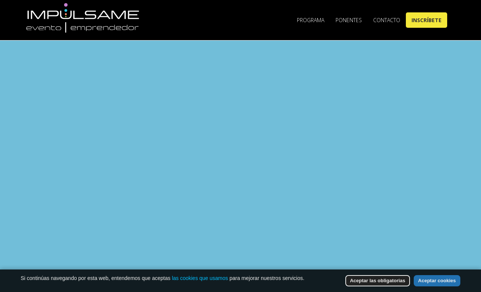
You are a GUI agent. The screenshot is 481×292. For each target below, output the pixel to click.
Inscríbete (426, 20)
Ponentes (349, 20)
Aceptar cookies (437, 280)
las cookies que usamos (200, 278)
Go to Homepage (256, 226)
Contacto (386, 20)
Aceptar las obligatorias (377, 280)
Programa (310, 20)
